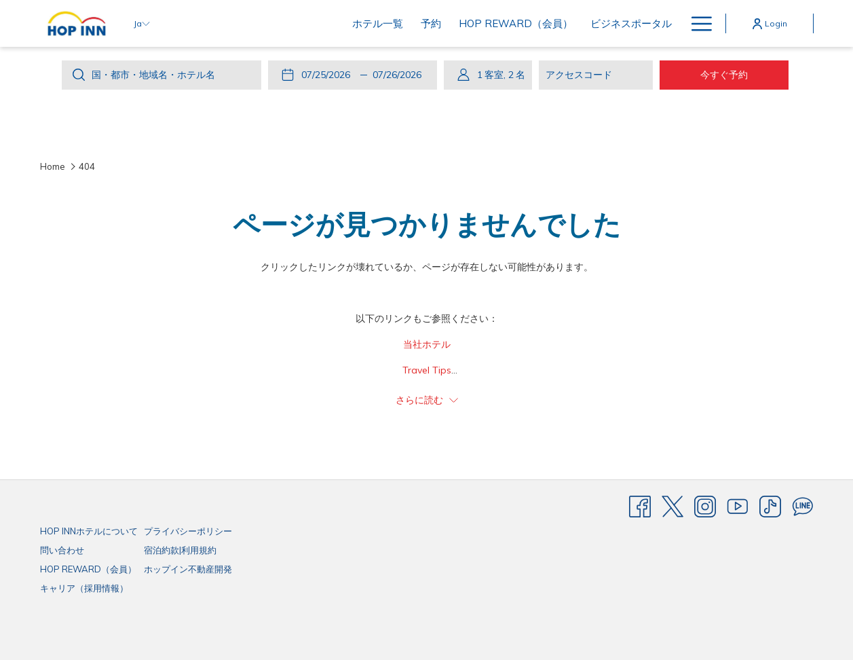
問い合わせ (62, 550)
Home (52, 166)
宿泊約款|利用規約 (180, 550)
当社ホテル (427, 344)
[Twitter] (672, 506)
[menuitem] (288, 23)
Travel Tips (426, 370)
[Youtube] (737, 506)
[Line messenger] (803, 506)
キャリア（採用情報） (84, 588)
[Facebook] (640, 506)
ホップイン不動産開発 (188, 569)
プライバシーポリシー (188, 531)
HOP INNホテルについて (89, 531)
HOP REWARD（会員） (88, 569)
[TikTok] (770, 506)
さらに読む (427, 400)
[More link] (696, 23)
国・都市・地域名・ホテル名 (153, 75)
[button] (328, 74)
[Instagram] (705, 506)
